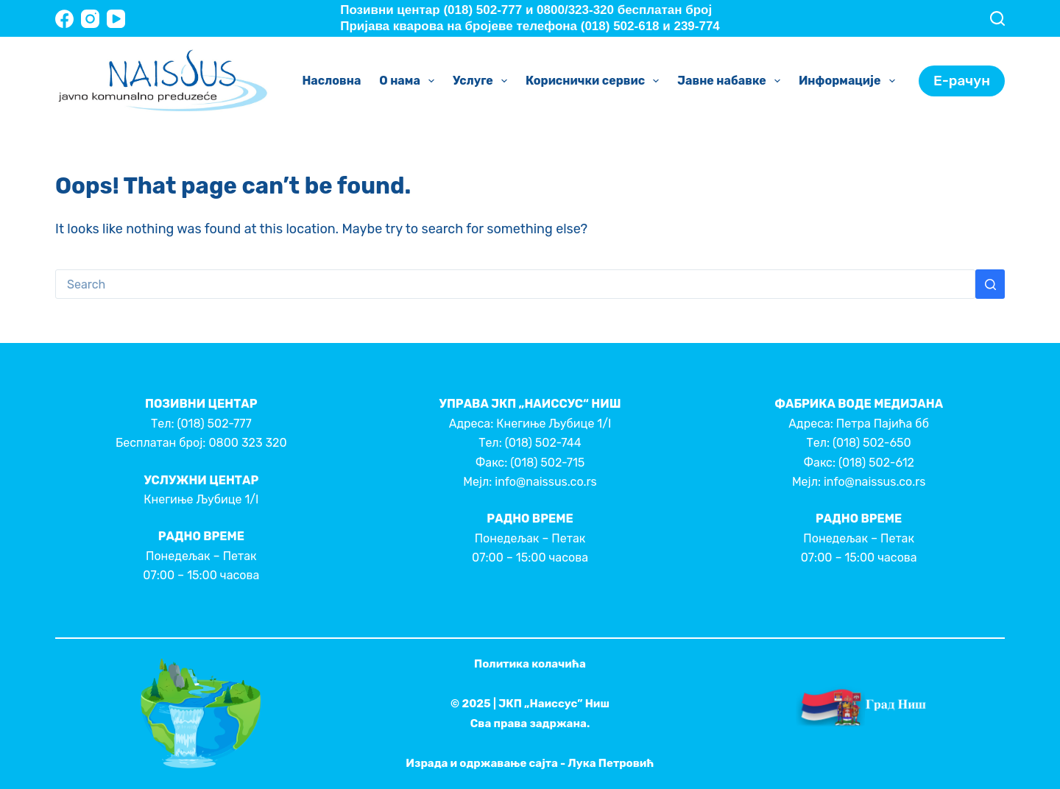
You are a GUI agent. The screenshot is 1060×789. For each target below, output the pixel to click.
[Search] (997, 18)
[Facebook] (64, 19)
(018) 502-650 (872, 443)
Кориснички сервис (595, 81)
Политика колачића (530, 664)
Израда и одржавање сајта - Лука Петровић (530, 763)
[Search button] (990, 284)
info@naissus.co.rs (545, 482)
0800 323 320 (247, 443)
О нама (409, 81)
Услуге (483, 81)
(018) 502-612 (876, 463)
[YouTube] (116, 19)
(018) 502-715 (547, 463)
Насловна (331, 81)
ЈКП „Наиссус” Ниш (554, 703)
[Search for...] (515, 284)
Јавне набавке (731, 81)
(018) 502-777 (214, 424)
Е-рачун (961, 80)
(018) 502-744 (543, 443)
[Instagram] (90, 19)
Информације (850, 81)
